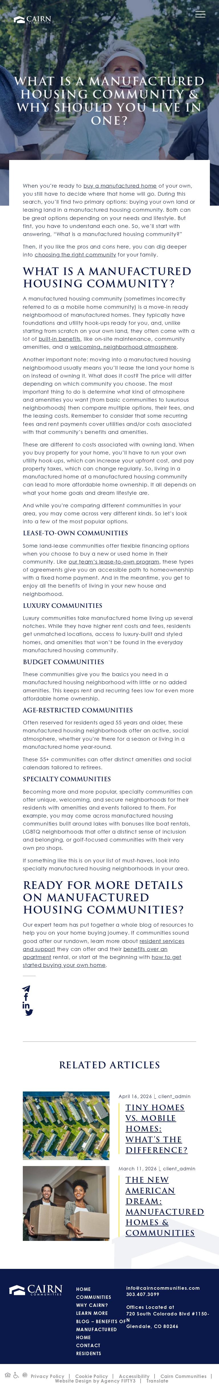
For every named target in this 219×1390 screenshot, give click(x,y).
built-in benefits (60, 339)
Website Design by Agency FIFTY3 (95, 1381)
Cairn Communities (184, 1376)
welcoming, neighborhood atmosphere (123, 347)
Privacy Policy (47, 1376)
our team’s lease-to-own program (114, 561)
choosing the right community (75, 254)
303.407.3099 (143, 1294)
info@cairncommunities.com (163, 1288)
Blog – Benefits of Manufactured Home (101, 1329)
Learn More (92, 1313)
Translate (158, 1381)
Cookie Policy (91, 1376)
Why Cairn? (92, 1305)
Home (83, 1289)
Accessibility (134, 1376)
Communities (93, 1297)
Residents (89, 1353)
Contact (88, 1345)
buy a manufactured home (120, 186)
